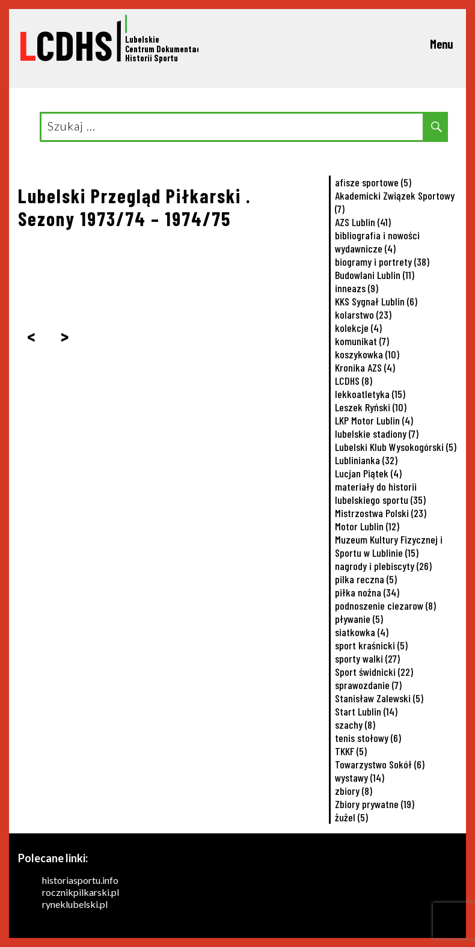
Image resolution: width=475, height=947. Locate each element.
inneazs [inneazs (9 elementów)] (356, 288)
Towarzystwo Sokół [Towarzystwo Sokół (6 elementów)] (379, 764)
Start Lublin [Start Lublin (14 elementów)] (366, 711)
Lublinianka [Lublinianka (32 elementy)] (366, 460)
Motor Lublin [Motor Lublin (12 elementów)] (367, 526)
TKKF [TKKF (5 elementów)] (351, 751)
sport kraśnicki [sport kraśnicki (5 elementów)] (371, 645)
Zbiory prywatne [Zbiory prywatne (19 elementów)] (374, 804)
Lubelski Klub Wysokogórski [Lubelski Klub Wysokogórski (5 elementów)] (395, 446)
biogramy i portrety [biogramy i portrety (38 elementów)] (382, 261)
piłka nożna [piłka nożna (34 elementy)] (367, 592)
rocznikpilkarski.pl (80, 892)
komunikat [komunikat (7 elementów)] (362, 341)
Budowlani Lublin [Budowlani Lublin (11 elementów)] (374, 274)
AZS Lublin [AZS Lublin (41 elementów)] (363, 221)
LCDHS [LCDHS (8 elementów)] (353, 380)
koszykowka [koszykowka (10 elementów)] (367, 354)
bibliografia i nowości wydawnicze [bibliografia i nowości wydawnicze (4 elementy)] (377, 241)
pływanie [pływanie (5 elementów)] (359, 618)
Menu (441, 44)
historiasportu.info (80, 880)
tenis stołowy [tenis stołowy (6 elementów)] (368, 737)
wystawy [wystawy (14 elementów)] (359, 777)
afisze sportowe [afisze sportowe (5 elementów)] (373, 182)
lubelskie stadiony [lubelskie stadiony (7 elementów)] (376, 433)
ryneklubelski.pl (75, 904)
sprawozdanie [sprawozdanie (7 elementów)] (368, 684)
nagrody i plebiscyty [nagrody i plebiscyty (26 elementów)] (383, 565)
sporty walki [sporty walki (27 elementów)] (367, 658)
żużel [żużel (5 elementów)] (351, 817)
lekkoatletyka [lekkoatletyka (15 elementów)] (370, 393)
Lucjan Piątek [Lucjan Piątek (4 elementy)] (368, 473)
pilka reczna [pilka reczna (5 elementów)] (366, 579)
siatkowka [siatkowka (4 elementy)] (361, 632)
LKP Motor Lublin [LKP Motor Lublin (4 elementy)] (374, 420)
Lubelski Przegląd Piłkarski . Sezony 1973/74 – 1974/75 (134, 207)
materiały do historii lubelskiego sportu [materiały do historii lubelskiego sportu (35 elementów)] (380, 493)
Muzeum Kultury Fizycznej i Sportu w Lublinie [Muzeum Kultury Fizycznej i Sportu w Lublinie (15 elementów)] (389, 546)
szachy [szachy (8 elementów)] (355, 724)
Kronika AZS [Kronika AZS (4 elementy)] (365, 367)
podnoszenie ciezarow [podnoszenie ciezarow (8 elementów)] (385, 605)
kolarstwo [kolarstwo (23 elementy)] (363, 314)
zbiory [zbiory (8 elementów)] (353, 790)
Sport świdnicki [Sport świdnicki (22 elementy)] (374, 671)
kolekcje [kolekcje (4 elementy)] (358, 327)
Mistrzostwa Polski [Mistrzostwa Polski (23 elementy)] (380, 512)
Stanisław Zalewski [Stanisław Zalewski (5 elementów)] (379, 698)
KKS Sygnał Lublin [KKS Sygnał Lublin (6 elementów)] (376, 301)
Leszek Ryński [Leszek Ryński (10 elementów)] (370, 407)
